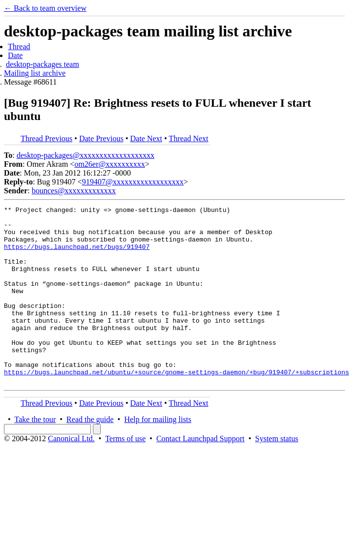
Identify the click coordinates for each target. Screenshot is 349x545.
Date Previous (101, 138)
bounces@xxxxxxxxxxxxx (73, 190)
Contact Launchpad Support (200, 474)
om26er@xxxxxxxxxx (109, 164)
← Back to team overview (45, 8)
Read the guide (90, 455)
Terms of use (125, 474)
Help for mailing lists (157, 455)
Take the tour (35, 455)
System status (276, 474)
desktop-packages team (42, 64)
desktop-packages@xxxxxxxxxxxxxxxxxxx (85, 155)
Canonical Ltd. (71, 474)
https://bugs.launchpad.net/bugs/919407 (76, 255)
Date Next (146, 138)
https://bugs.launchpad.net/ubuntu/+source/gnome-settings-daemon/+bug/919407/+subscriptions (176, 405)
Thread (19, 46)
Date (15, 55)
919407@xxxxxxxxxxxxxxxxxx (133, 182)
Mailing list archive (34, 73)
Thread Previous (46, 138)
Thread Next (188, 138)
